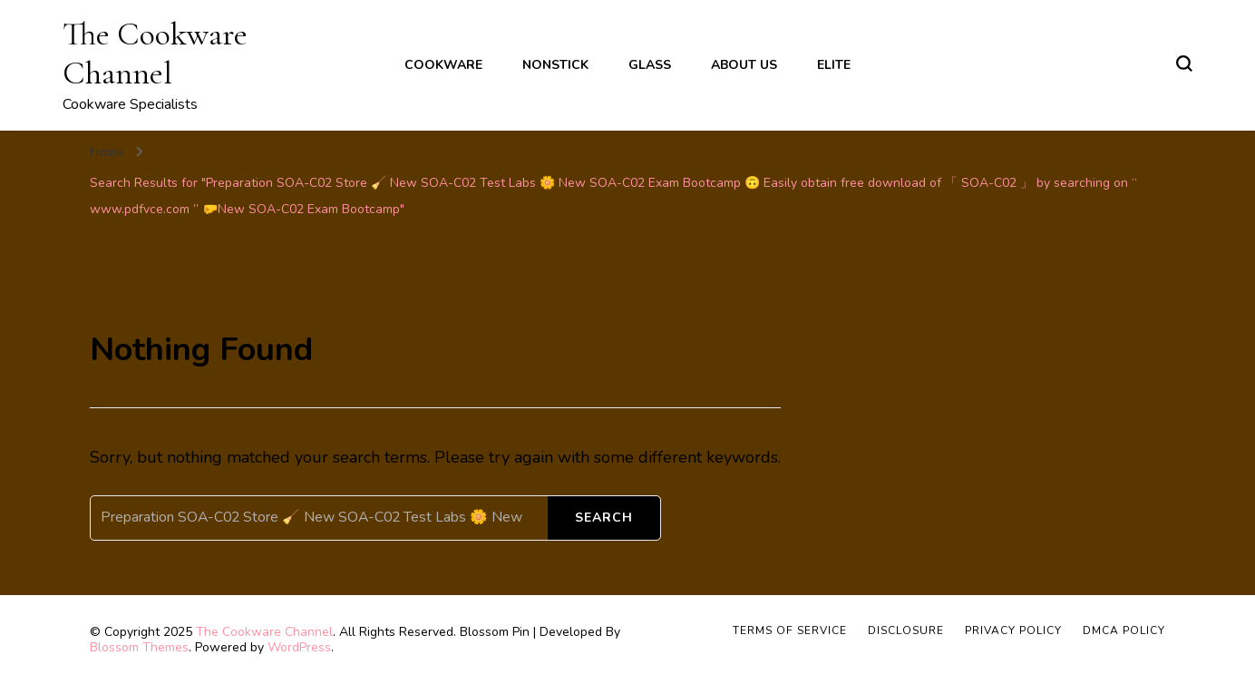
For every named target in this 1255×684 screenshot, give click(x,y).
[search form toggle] (1184, 63)
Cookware (443, 64)
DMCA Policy (1124, 630)
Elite (834, 64)
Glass (649, 64)
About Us (744, 64)
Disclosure (906, 630)
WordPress (299, 647)
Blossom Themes (139, 647)
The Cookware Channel (155, 54)
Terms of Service (790, 630)
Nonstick (555, 64)
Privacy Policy (1013, 630)
